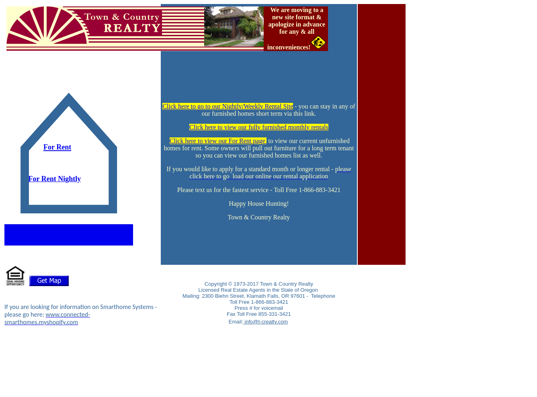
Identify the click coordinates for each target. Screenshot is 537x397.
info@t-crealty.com (265, 322)
